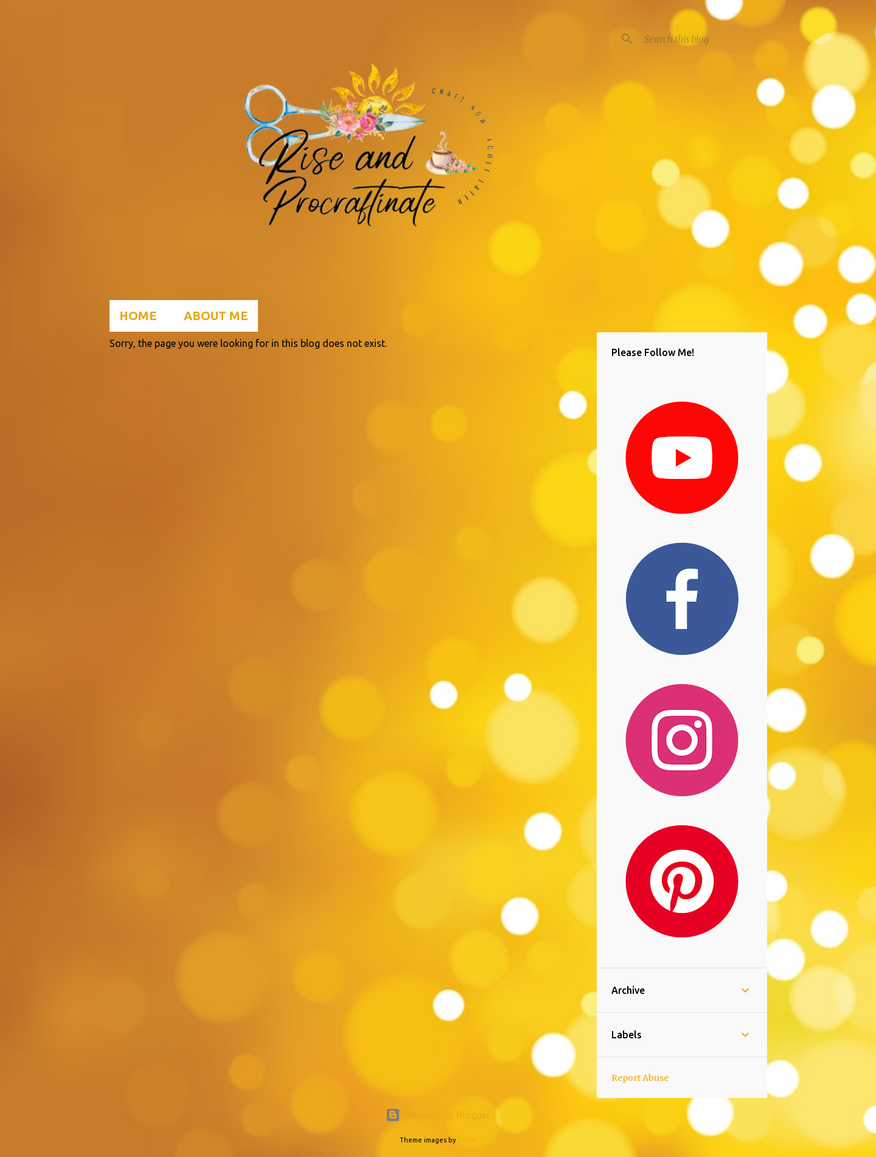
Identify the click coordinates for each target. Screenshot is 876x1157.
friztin (467, 1140)
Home (138, 316)
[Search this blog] (703, 39)
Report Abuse (640, 1077)
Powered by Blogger (438, 1115)
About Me (216, 316)
